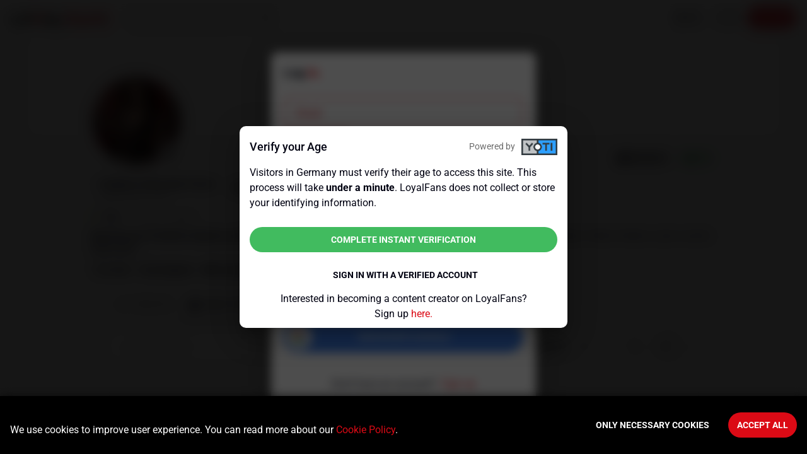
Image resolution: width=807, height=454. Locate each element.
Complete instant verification (403, 240)
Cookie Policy (365, 430)
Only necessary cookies (652, 425)
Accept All (762, 425)
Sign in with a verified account (405, 275)
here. (422, 314)
